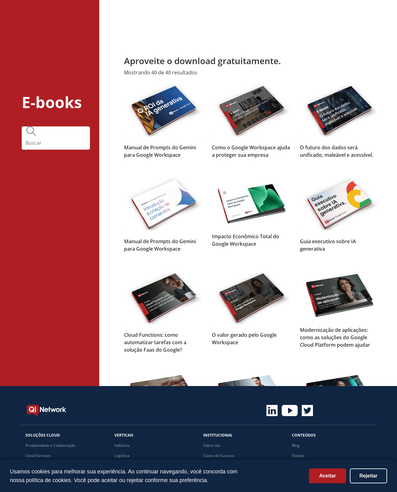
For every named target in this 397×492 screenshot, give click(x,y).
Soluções (117, 11)
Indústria (122, 445)
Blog (296, 445)
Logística (122, 455)
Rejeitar (368, 475)
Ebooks (298, 455)
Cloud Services (38, 455)
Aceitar (327, 475)
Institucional (290, 11)
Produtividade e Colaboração (50, 445)
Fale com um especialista (354, 14)
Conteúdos (245, 11)
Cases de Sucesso (218, 455)
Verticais (205, 11)
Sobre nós (212, 445)
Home (87, 11)
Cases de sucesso (161, 11)
